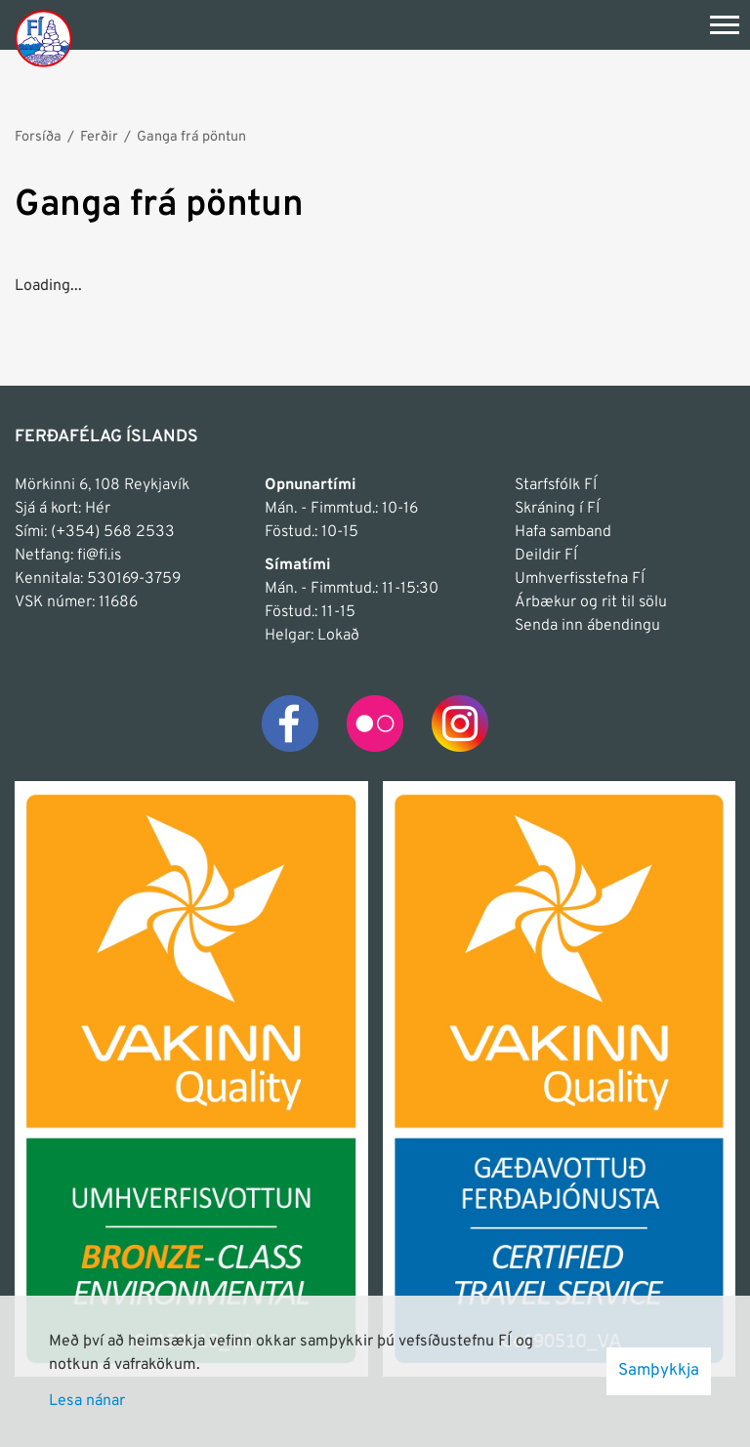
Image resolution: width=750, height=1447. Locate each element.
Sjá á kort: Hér (62, 508)
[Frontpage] (43, 37)
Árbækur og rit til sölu (591, 602)
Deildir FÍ (546, 555)
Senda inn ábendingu (587, 626)
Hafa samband (563, 532)
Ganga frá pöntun (191, 136)
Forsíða (38, 136)
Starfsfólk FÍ (556, 485)
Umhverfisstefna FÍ (580, 579)
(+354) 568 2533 (113, 532)
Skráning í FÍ (557, 508)
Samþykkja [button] (658, 1371)
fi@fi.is (99, 555)
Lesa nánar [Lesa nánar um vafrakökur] (87, 1401)
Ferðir (99, 136)
